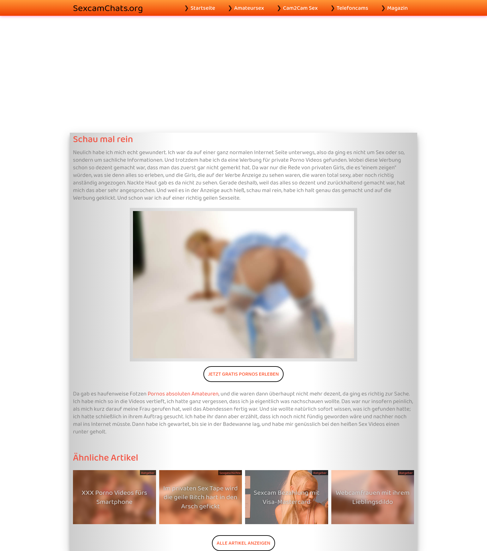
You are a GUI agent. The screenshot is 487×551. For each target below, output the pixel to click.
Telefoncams (352, 8)
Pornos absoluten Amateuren (183, 394)
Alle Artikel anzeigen (243, 543)
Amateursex (249, 8)
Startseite (202, 8)
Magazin (397, 8)
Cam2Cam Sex (300, 8)
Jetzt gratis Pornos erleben (243, 374)
